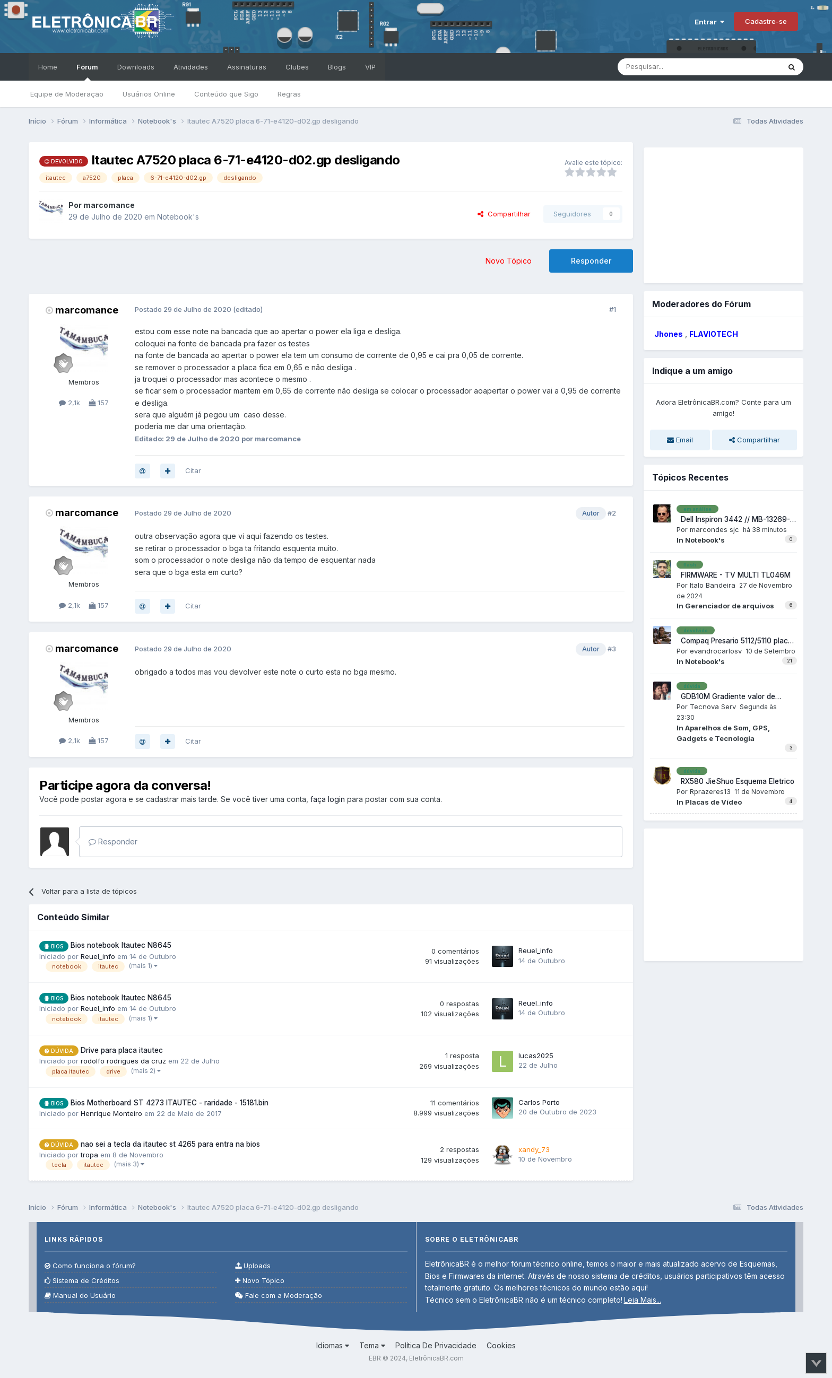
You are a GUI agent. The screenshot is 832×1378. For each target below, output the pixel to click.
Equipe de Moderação (66, 94)
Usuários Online (149, 94)
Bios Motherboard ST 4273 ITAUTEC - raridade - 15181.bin (169, 1102)
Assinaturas (246, 67)
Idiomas (332, 1345)
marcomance (86, 310)
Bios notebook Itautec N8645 (121, 945)
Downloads (135, 67)
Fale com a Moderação (278, 1295)
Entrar (709, 22)
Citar (193, 470)
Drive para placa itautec (122, 1050)
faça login (327, 799)
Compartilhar (504, 214)
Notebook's (178, 216)
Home (47, 67)
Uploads (253, 1266)
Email (680, 439)
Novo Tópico (509, 260)
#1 (612, 309)
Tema (372, 1345)
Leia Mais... (642, 1299)
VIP (370, 67)
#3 (612, 648)
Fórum (87, 72)
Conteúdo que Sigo (226, 94)
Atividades (191, 67)
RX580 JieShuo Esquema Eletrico (735, 781)
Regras (289, 94)
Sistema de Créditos (82, 1281)
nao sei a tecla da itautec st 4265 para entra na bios (170, 1144)
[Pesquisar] (677, 66)
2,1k (69, 402)
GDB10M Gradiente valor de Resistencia (726, 697)
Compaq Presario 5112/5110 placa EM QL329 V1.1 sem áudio (734, 641)
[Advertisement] (723, 213)
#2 (612, 513)
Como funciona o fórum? (90, 1266)
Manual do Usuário (80, 1295)
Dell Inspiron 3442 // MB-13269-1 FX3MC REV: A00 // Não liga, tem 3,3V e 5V (735, 520)
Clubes (297, 67)
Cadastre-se (766, 21)
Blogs (337, 67)
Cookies (501, 1345)
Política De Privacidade (435, 1345)
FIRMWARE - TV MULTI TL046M (734, 575)
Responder (591, 260)
